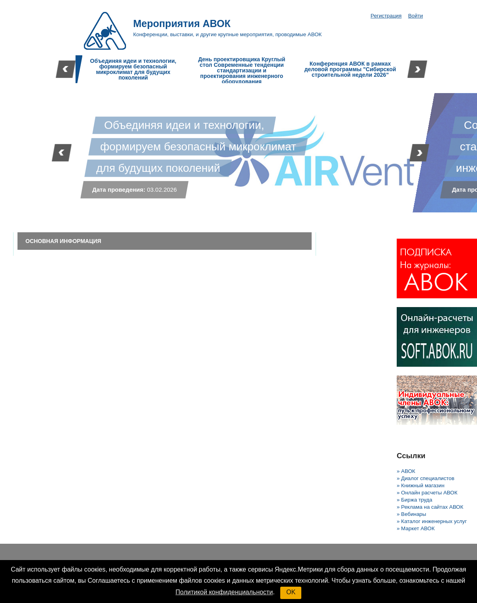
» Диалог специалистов (425, 478)
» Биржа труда (414, 500)
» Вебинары (411, 514)
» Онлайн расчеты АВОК (427, 493)
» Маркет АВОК (415, 528)
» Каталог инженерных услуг (432, 521)
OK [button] (290, 592)
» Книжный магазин (420, 485)
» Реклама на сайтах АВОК (430, 507)
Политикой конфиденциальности (224, 592)
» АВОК (406, 471)
